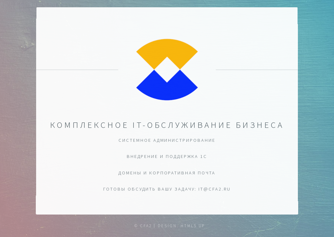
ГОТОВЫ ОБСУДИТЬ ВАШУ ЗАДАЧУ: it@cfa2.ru (167, 189)
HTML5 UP (193, 225)
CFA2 (146, 225)
